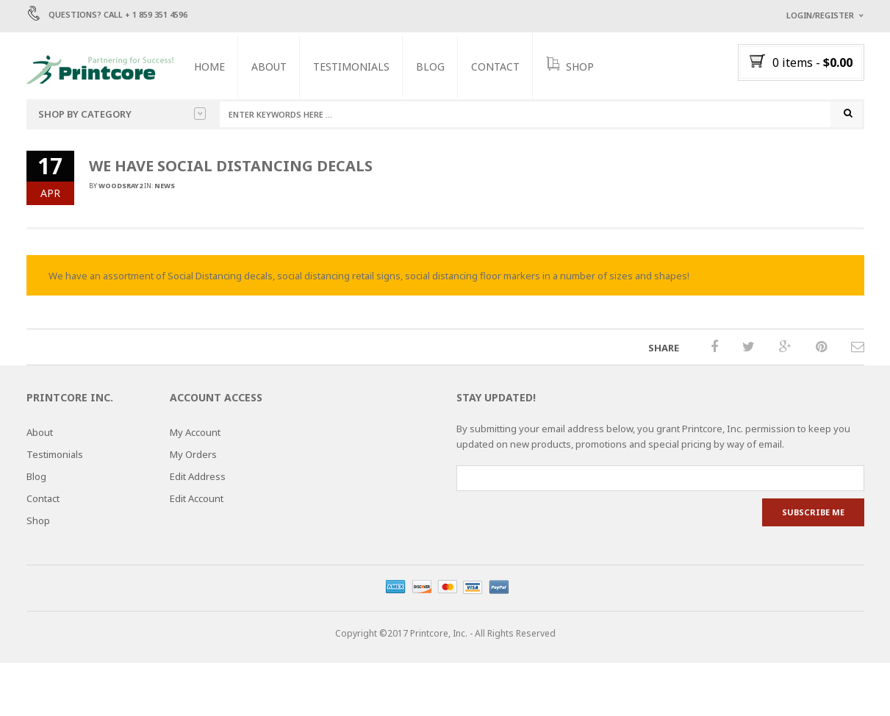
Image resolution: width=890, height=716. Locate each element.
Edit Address (198, 480)
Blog (440, 67)
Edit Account (196, 502)
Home (219, 67)
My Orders (193, 458)
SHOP (579, 65)
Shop (38, 524)
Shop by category (122, 114)
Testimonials (361, 67)
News (164, 190)
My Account (195, 436)
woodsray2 (120, 190)
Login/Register (820, 15)
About (278, 67)
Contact (505, 67)
